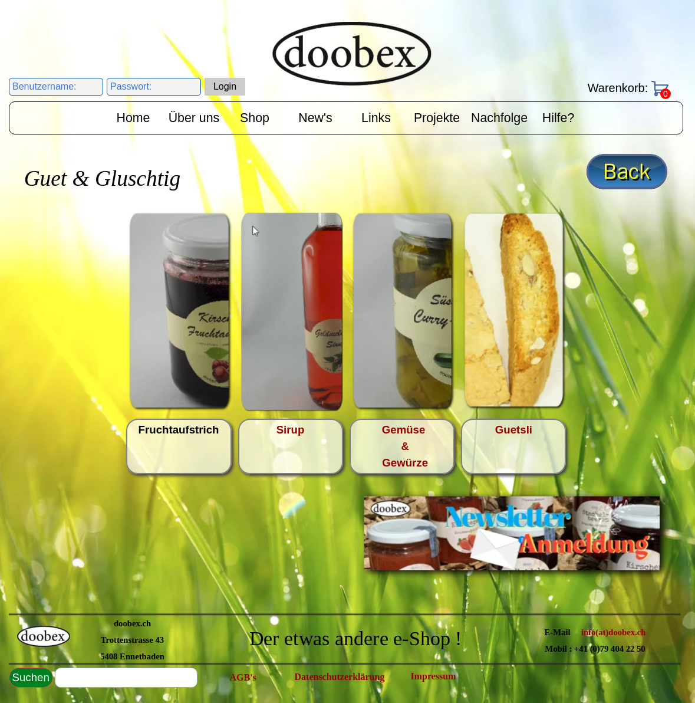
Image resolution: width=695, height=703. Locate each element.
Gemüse (407, 429)
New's (315, 118)
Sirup (290, 429)
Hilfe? (558, 118)
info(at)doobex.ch (613, 632)
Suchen (31, 677)
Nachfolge (499, 118)
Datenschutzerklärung (340, 677)
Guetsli (513, 429)
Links (376, 118)
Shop (254, 118)
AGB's (243, 677)
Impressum (433, 676)
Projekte (437, 118)
